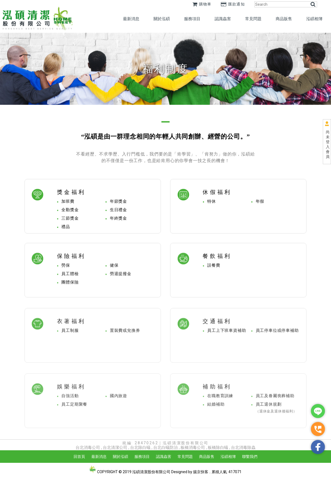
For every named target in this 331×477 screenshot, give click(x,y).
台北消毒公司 (88, 447)
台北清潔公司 (115, 447)
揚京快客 (200, 472)
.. (210, 472)
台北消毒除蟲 (243, 447)
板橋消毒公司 (192, 447)
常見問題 (253, 18)
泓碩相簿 (314, 18)
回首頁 (79, 456)
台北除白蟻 (140, 447)
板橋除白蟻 (218, 447)
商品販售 (284, 18)
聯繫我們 (249, 456)
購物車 (202, 4)
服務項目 (192, 18)
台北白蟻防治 (165, 447)
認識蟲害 (223, 18)
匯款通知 (233, 4)
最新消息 (131, 18)
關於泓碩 (162, 18)
